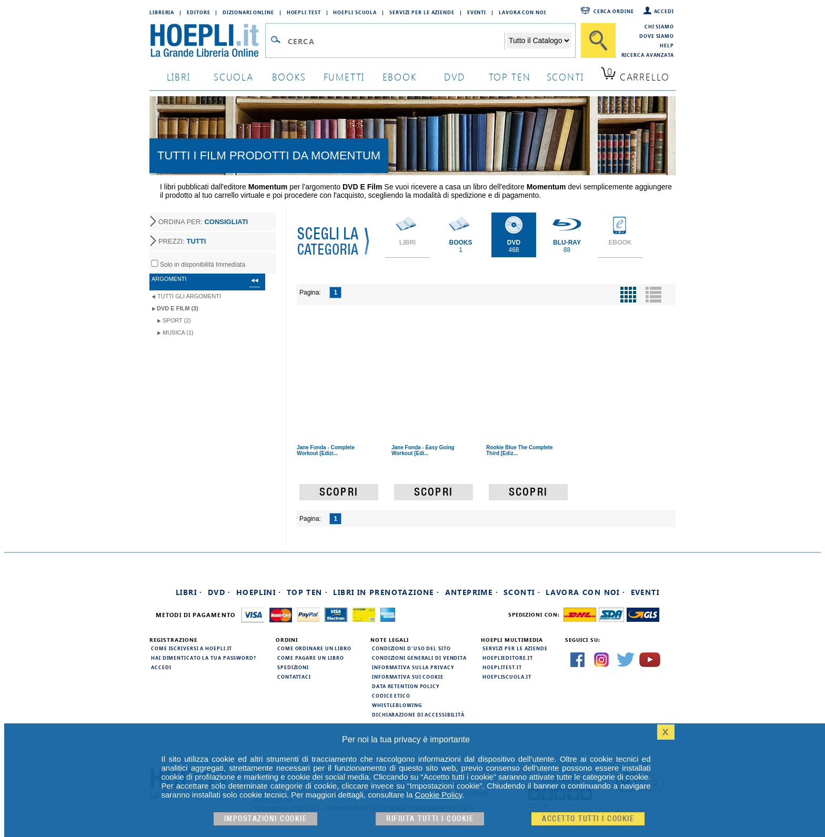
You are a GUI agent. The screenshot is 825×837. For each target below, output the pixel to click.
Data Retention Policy (405, 686)
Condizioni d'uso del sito (411, 648)
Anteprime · (471, 592)
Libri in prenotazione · (386, 592)
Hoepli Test (304, 12)
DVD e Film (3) (177, 308)
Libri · (189, 592)
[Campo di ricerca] (396, 41)
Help (667, 45)
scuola (234, 76)
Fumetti (344, 76)
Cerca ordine (613, 11)
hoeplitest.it (502, 667)
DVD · (219, 592)
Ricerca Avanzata (647, 55)
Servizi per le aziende (422, 12)
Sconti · (522, 592)
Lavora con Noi (522, 12)
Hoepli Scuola (355, 12)
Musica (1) (178, 332)
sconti (565, 76)
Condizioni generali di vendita (419, 657)
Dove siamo (656, 36)
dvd (454, 76)
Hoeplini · (258, 592)
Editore (198, 12)
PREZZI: (182, 241)
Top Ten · (307, 592)
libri (178, 76)
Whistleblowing (397, 705)
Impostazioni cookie (265, 819)
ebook (400, 76)
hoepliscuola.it (506, 676)
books (289, 76)
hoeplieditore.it (507, 657)
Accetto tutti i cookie (588, 819)
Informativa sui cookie (408, 676)
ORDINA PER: (203, 222)
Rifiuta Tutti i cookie (430, 819)
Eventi (476, 12)
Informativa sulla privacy (413, 667)
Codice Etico (391, 695)
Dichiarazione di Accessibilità (418, 714)
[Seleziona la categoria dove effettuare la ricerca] (539, 40)
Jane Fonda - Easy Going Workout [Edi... (422, 450)
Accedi (664, 11)
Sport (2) (177, 320)
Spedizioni (293, 667)
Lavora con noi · (585, 592)
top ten (510, 76)
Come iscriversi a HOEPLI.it (191, 648)
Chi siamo (659, 26)
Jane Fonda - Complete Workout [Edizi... (326, 450)
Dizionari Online (248, 12)
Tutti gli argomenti (189, 296)
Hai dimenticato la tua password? (203, 657)
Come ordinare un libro (314, 648)
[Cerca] (598, 40)
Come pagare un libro (310, 657)
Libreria (161, 12)
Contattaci (294, 676)
